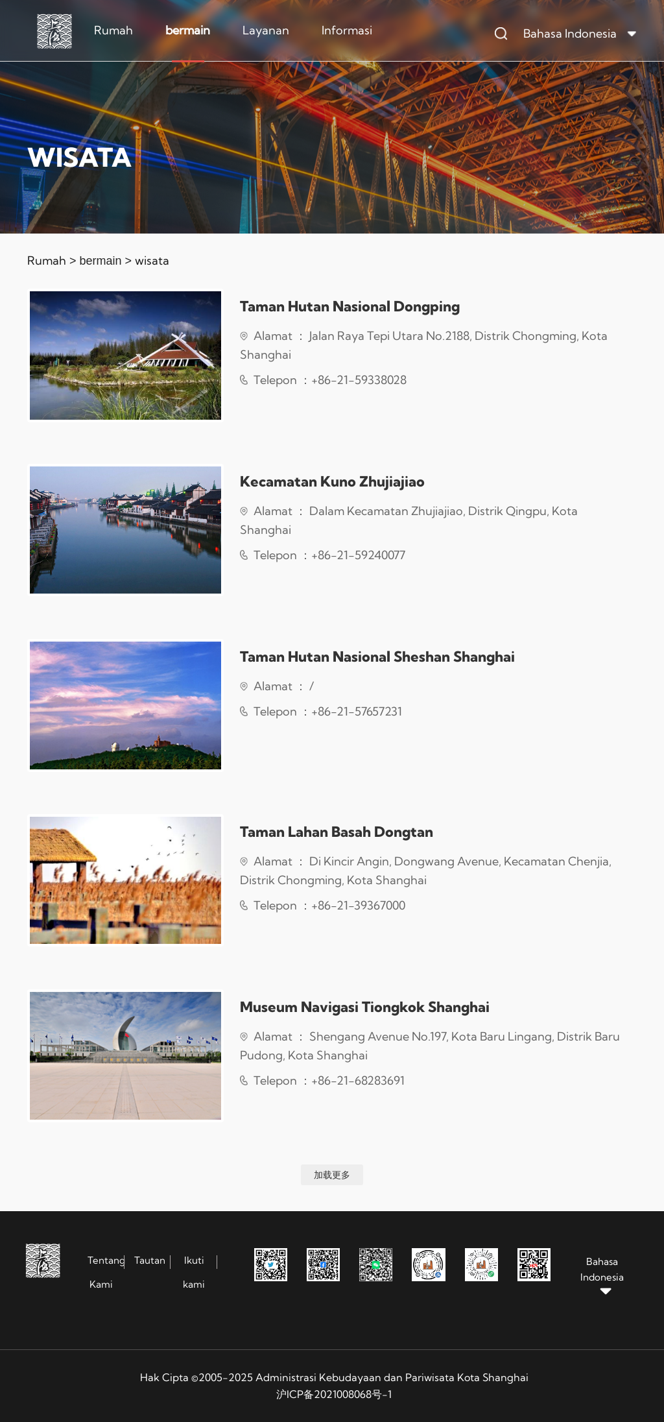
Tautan (149, 1260)
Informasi (347, 30)
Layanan (266, 30)
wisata (152, 260)
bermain (187, 30)
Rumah (113, 30)
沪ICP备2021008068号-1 (334, 1394)
